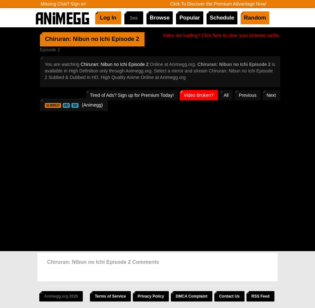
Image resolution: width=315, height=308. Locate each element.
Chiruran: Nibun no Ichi (77, 39)
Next (271, 95)
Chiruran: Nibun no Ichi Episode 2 (114, 64)
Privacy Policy (151, 296)
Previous (247, 95)
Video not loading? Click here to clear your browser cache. (221, 35)
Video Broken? (199, 95)
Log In (108, 18)
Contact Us (229, 296)
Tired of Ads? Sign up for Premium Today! (132, 95)
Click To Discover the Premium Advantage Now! (218, 3)
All (226, 95)
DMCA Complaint (192, 296)
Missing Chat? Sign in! (63, 3)
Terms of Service (110, 296)
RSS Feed (260, 296)
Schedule (222, 18)
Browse (160, 18)
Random (255, 18)
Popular (189, 18)
